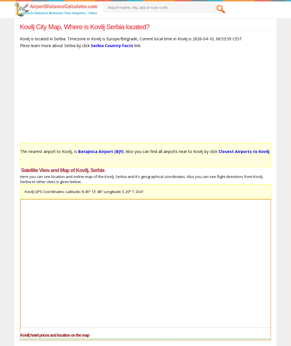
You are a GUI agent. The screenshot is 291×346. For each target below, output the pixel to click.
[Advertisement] (145, 98)
